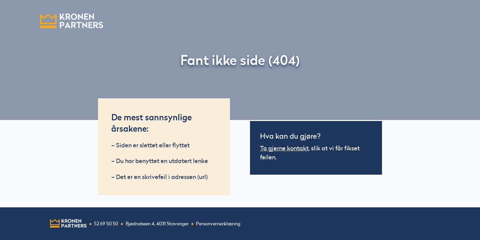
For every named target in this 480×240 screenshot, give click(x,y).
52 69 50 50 (106, 223)
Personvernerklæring (218, 223)
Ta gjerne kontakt (284, 148)
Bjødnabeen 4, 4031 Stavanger (157, 223)
